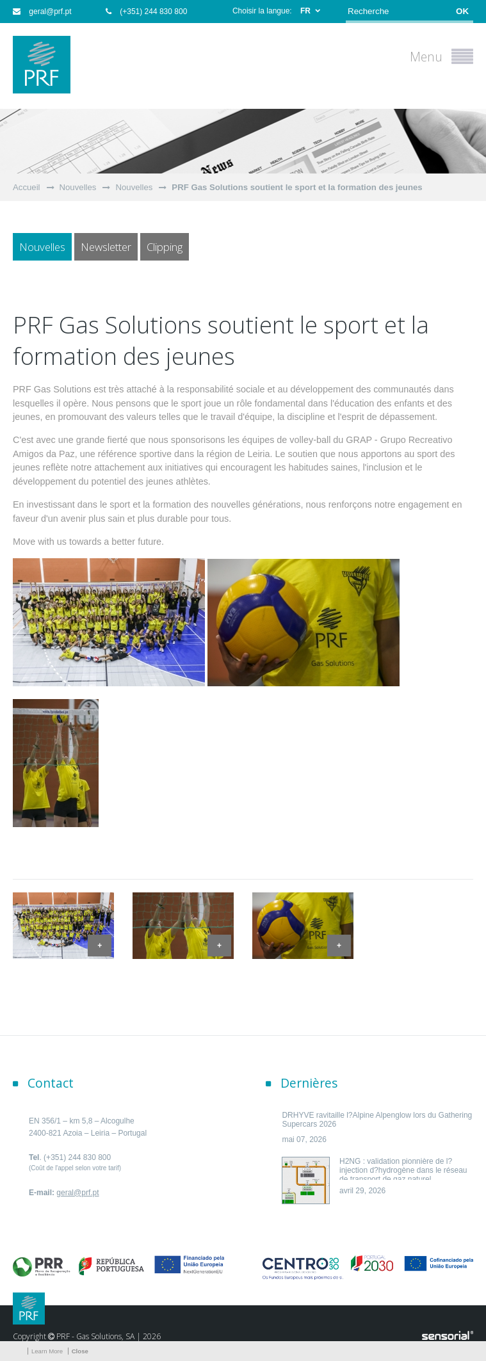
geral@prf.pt (42, 11)
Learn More (47, 1351)
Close (80, 1351)
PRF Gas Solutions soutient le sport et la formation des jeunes (297, 187)
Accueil (26, 187)
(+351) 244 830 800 (146, 11)
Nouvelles (78, 187)
